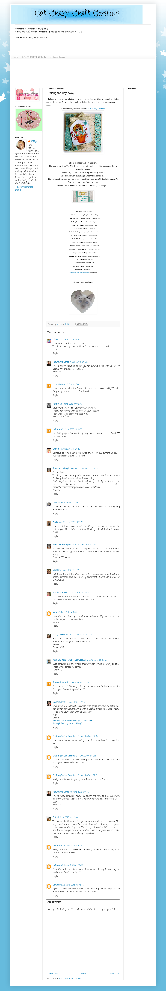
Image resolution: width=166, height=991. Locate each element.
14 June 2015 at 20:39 (70, 449)
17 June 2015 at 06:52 (96, 660)
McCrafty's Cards (61, 362)
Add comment (54, 902)
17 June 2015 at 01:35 (82, 634)
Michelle (56, 404)
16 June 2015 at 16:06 (79, 592)
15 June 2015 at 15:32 (87, 544)
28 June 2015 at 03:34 (73, 885)
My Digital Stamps (57, 57)
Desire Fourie (59, 702)
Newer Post (52, 973)
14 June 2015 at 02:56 (68, 384)
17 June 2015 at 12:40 (75, 702)
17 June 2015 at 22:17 (87, 775)
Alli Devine (58, 522)
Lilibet (56, 339)
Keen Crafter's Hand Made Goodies (69, 660)
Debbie (56, 449)
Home (15, 57)
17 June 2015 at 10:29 (79, 682)
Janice (56, 570)
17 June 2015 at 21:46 (87, 736)
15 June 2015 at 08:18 (88, 468)
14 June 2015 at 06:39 (71, 404)
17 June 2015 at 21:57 (87, 756)
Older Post (114, 973)
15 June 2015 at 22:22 (70, 570)
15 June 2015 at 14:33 (73, 522)
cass (55, 502)
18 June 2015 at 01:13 (79, 792)
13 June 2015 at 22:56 (69, 339)
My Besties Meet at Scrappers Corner (79, 272)
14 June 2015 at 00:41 (80, 362)
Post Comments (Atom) (70, 978)
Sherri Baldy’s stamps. (95, 109)
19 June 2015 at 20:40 (67, 817)
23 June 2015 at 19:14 (72, 845)
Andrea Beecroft (60, 682)
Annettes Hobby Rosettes (65, 468)
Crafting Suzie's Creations (65, 736)
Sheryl (34, 141)
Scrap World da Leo (62, 634)
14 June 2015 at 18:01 (72, 429)
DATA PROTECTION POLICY (34, 57)
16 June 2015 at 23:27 (68, 612)
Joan (55, 384)
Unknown (57, 429)
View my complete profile (24, 188)
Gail (54, 817)
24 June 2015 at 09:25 (72, 865)
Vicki (55, 612)
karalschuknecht (60, 592)
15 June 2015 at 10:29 (68, 502)
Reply (55, 353)
